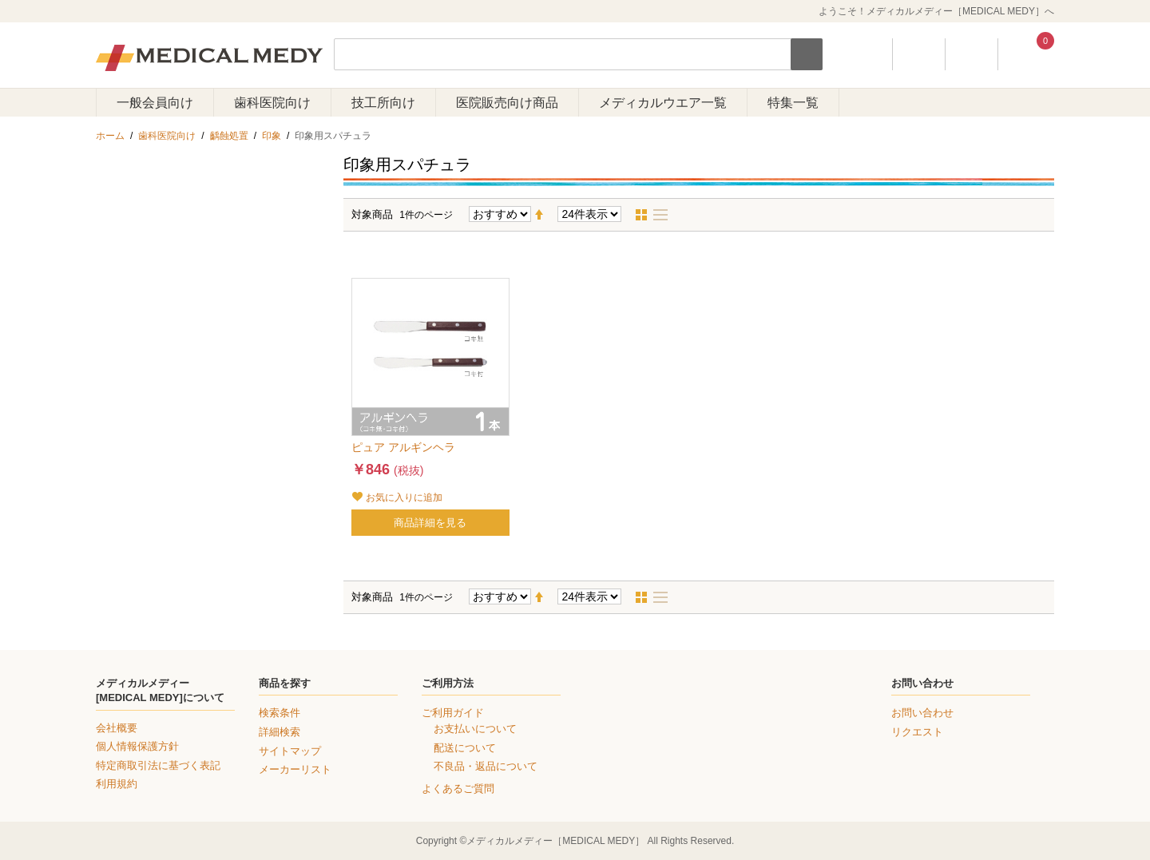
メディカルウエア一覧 (663, 102)
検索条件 (279, 713)
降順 (545, 215)
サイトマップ (290, 751)
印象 (271, 135)
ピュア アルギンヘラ (408, 447)
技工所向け (383, 102)
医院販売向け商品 (507, 102)
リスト (665, 215)
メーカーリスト (295, 769)
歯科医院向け (272, 102)
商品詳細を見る (430, 523)
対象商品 (372, 214)
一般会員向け (155, 102)
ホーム (110, 135)
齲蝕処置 (229, 135)
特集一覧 (793, 102)
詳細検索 (279, 732)
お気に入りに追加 (404, 497)
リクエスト (917, 732)
